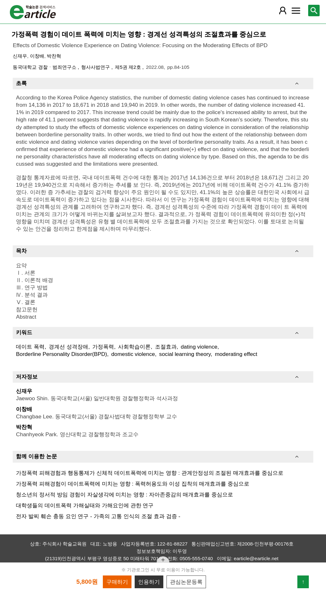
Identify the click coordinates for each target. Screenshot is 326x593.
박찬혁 (54, 56)
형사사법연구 (96, 67)
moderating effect (236, 354)
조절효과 (166, 347)
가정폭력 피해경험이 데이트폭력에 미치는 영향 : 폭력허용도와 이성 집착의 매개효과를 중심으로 (132, 484)
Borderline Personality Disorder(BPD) (61, 354)
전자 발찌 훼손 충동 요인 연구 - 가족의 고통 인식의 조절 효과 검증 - (98, 516)
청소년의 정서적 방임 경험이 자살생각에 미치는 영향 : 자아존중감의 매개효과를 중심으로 (124, 494)
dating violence (199, 347)
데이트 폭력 (30, 347)
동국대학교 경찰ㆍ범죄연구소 (45, 67)
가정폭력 (103, 347)
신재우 (20, 56)
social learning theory (185, 354)
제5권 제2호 (128, 67)
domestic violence (133, 354)
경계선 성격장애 (68, 347)
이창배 (37, 56)
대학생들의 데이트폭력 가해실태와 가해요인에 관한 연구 (84, 505)
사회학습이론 (134, 347)
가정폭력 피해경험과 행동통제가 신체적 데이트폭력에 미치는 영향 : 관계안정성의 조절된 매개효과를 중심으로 (149, 473)
